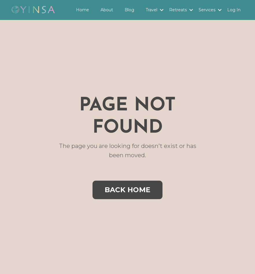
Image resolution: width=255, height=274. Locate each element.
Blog (129, 9)
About (107, 9)
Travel (154, 9)
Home (82, 9)
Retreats (181, 9)
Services (210, 9)
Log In (234, 9)
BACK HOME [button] (127, 190)
